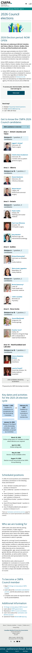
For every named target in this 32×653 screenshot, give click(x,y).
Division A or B (20, 77)
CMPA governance (17, 609)
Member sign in (16, 9)
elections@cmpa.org (14, 109)
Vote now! (16, 93)
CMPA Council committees (19, 611)
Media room (26, 625)
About (4, 625)
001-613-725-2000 (19, 639)
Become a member (11, 625)
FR (26, 4)
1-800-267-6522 (19, 637)
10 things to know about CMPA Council (15, 607)
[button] (7, 649)
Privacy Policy (16, 627)
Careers (20, 625)
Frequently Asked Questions (17, 107)
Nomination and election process (16, 512)
